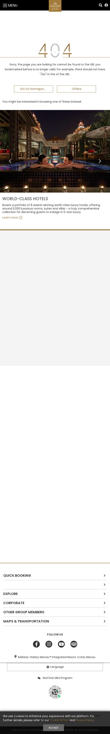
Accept (54, 728)
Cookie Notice (59, 720)
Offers (76, 89)
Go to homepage (34, 89)
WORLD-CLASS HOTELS (25, 198)
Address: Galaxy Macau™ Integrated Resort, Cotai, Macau (56, 657)
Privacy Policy (84, 720)
